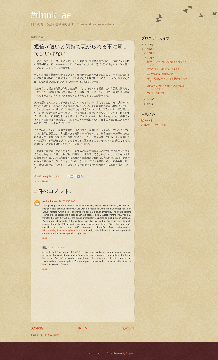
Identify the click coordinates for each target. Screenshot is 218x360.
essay (45, 181)
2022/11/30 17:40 (56, 247)
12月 (150, 53)
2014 (147, 44)
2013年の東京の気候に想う (160, 73)
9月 (149, 99)
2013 (147, 49)
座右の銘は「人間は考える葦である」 (165, 69)
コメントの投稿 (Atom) (47, 335)
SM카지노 (78, 252)
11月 (150, 57)
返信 (44, 237)
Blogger (130, 353)
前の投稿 (128, 328)
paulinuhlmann (50, 201)
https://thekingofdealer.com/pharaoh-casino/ (63, 230)
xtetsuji (148, 120)
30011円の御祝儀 (155, 93)
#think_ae (51, 14)
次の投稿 (37, 328)
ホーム (82, 328)
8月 (149, 104)
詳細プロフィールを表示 (153, 124)
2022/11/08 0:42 (67, 201)
